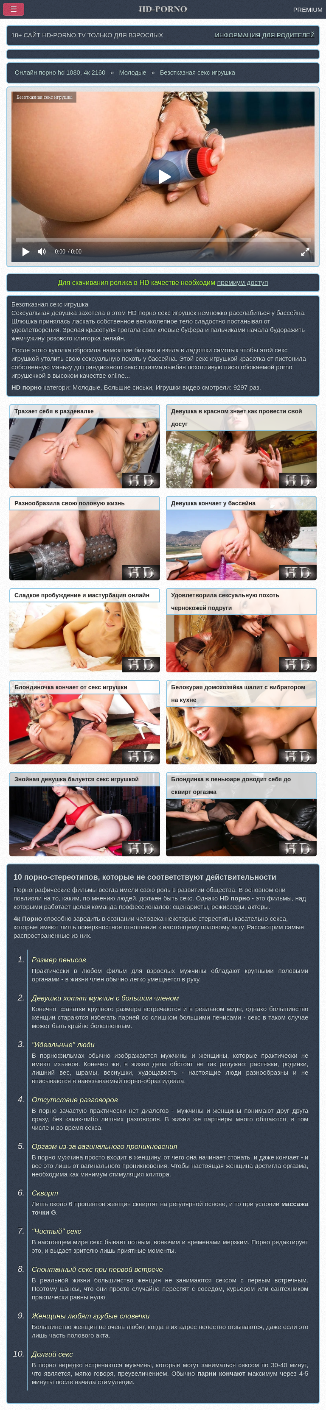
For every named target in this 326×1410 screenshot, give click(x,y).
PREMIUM (308, 9)
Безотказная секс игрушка (197, 72)
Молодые (132, 72)
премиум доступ (242, 282)
